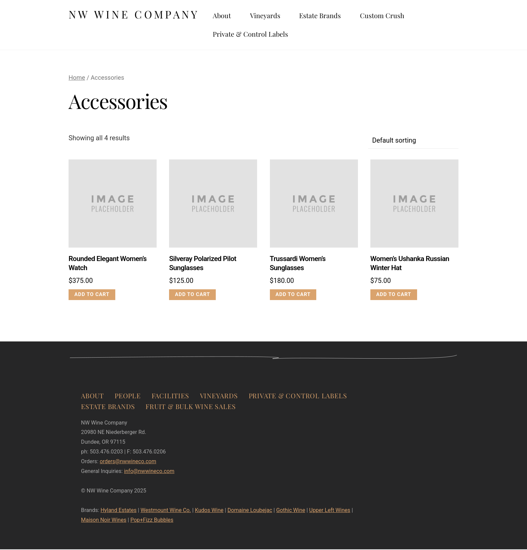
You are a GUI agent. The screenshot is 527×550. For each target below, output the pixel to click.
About (231, 15)
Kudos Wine (209, 511)
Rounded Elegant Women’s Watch (108, 264)
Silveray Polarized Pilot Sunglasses (202, 264)
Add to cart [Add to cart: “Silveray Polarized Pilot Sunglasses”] (192, 295)
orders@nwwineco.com (128, 462)
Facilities (170, 396)
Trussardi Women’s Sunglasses (298, 264)
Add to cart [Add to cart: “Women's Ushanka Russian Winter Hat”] (393, 295)
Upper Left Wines (329, 511)
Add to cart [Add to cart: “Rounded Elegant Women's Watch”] (92, 295)
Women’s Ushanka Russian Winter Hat (409, 264)
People (128, 396)
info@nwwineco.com (149, 472)
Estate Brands (330, 15)
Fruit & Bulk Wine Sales (191, 407)
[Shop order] (413, 142)
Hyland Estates (118, 511)
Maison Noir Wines (103, 521)
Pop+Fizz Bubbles (151, 521)
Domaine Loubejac (250, 511)
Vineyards (275, 15)
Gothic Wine (290, 511)
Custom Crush (392, 15)
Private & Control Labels (260, 34)
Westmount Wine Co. (165, 511)
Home (77, 78)
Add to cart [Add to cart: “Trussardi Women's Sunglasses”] (293, 295)
